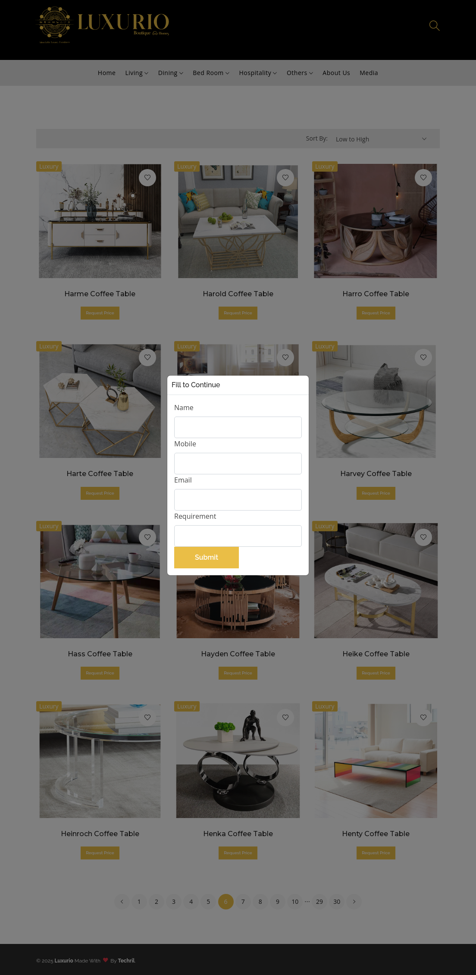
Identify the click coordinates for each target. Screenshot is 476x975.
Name (184, 407)
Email (183, 480)
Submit (206, 557)
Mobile (185, 443)
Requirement (195, 516)
